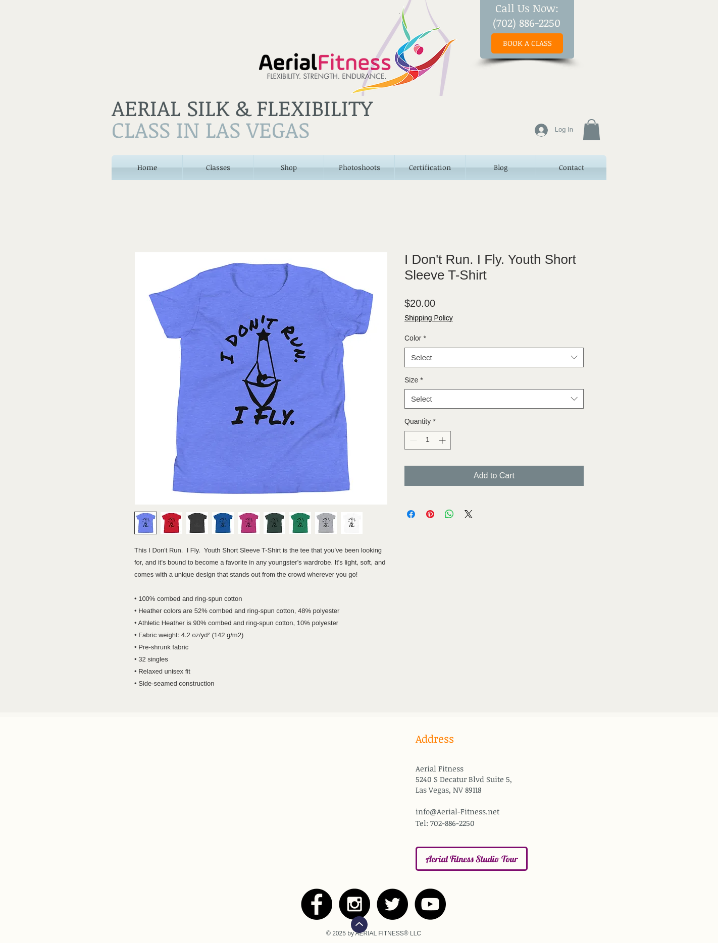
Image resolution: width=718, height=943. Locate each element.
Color (415, 338)
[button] (591, 129)
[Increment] (443, 440)
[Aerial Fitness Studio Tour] (472, 859)
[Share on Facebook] (411, 514)
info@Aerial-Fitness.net (457, 811)
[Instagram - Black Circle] (354, 904)
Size (413, 380)
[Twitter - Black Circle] (392, 904)
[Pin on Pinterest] (430, 514)
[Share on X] (469, 514)
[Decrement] (412, 440)
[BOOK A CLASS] (527, 43)
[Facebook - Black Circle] (316, 904)
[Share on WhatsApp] (449, 514)
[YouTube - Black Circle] (430, 904)
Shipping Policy (428, 318)
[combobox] (494, 357)
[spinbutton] (428, 440)
